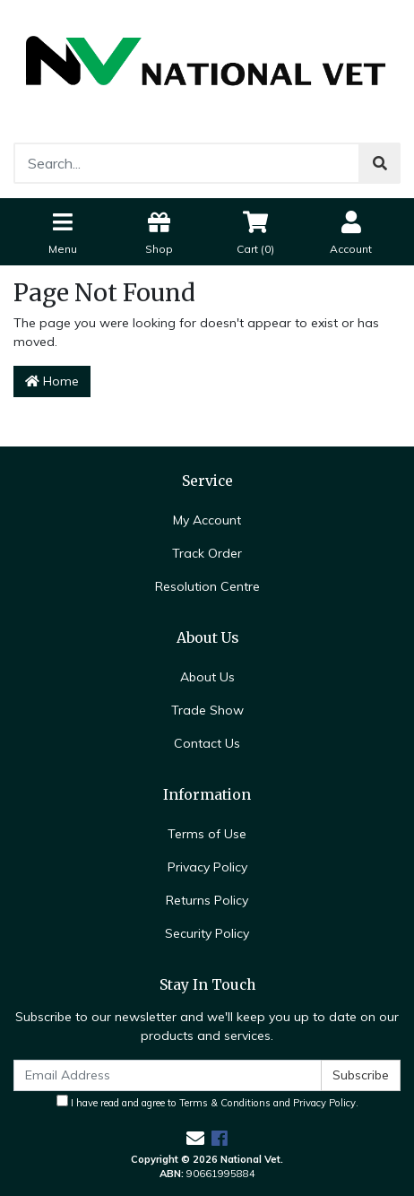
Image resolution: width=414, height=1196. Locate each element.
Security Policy (207, 933)
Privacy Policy (207, 867)
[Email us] (195, 1138)
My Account (207, 520)
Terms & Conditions (225, 1102)
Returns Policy (207, 900)
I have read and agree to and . (207, 1102)
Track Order (207, 553)
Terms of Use (207, 834)
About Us (207, 677)
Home (52, 381)
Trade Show (207, 710)
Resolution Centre (207, 586)
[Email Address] (167, 1075)
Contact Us (207, 743)
